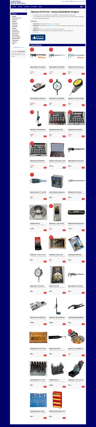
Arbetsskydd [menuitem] (14, 23)
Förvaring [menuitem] (14, 28)
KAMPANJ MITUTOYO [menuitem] (16, 18)
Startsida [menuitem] (14, 6)
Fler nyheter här (36, 32)
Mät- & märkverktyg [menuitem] (16, 37)
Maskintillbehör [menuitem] (15, 35)
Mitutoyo (49, 25)
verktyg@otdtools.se (81, 1)
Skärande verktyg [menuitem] (15, 38)
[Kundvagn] (82, 6)
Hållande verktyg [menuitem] (15, 31)
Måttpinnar (41, 29)
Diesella (49, 24)
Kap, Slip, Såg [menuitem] (15, 33)
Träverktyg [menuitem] (14, 42)
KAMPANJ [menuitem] (14, 16)
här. (72, 30)
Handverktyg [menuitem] (14, 30)
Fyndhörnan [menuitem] (14, 19)
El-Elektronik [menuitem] (14, 25)
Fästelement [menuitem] (14, 26)
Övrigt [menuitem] (13, 43)
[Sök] (26, 10)
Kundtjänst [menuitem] (26, 6)
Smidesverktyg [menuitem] (15, 40)
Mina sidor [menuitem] (20, 6)
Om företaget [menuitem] (34, 6)
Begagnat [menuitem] (14, 21)
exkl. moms (21, 47)
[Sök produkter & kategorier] (19, 10)
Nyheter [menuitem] (40, 6)
